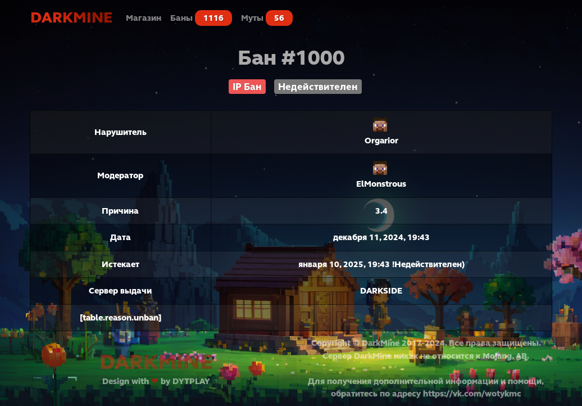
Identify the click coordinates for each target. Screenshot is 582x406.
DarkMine (71, 17)
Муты (267, 18)
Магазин (143, 18)
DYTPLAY (191, 381)
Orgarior (381, 141)
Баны (201, 18)
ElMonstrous (381, 184)
